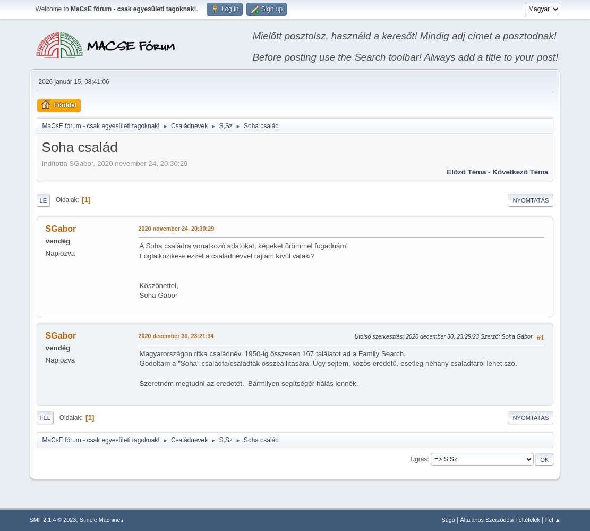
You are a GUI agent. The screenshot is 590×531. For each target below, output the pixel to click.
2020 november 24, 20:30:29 (177, 228)
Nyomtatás (530, 200)
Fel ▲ (553, 520)
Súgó (448, 520)
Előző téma (466, 172)
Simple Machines (101, 520)
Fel (45, 418)
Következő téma (520, 172)
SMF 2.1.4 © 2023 (53, 520)
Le (43, 200)
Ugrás (418, 459)
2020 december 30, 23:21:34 (176, 336)
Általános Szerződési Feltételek (500, 520)
